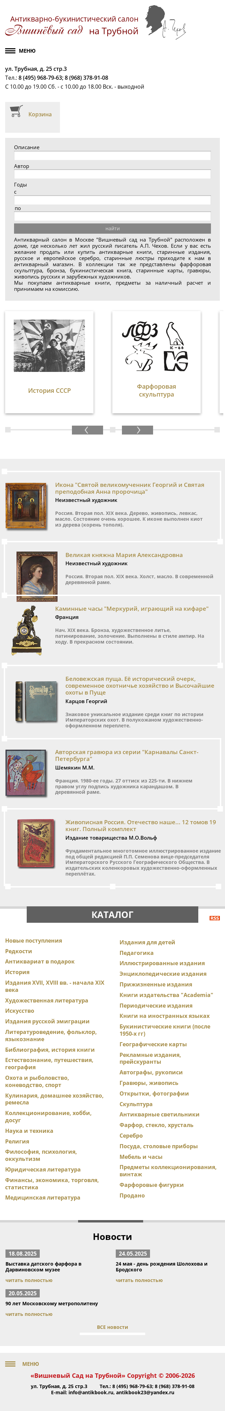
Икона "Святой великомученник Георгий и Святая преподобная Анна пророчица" (129, 488)
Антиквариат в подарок (40, 961)
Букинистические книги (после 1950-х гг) (165, 1030)
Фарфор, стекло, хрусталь (156, 1125)
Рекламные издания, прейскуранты (150, 1058)
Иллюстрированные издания (162, 963)
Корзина (40, 114)
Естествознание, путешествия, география (49, 1063)
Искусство (19, 1010)
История (17, 972)
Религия (17, 1141)
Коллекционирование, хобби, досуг (48, 1116)
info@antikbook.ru (90, 1392)
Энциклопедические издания (163, 974)
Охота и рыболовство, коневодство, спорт (37, 1081)
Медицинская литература (42, 1197)
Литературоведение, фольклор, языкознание (51, 1035)
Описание (26, 147)
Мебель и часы (141, 1157)
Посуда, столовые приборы (159, 1146)
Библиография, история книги (50, 1049)
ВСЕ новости (112, 1327)
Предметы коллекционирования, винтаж (168, 1170)
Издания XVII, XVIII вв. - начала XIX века (54, 986)
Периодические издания (156, 1005)
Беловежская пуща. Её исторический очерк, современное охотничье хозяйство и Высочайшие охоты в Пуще (139, 686)
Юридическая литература (43, 1169)
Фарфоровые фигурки (152, 1185)
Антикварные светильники (160, 1114)
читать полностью (28, 1280)
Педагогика (137, 953)
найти (112, 228)
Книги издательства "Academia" (166, 995)
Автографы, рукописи (151, 1072)
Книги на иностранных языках (165, 1016)
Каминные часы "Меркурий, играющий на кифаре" (132, 608)
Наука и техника (29, 1131)
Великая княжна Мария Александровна (124, 555)
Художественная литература (46, 1000)
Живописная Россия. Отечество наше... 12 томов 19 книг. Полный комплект (140, 825)
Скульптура (136, 1104)
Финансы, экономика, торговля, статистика (52, 1183)
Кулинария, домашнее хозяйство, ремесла (54, 1099)
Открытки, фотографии (154, 1093)
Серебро (131, 1135)
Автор (21, 166)
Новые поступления (33, 940)
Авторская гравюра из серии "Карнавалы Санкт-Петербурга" (126, 755)
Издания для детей (147, 942)
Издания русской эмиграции (47, 1021)
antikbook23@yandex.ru (145, 1392)
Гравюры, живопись (149, 1083)
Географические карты (153, 1044)
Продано (132, 1195)
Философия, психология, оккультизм (41, 1155)
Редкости (18, 951)
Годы (20, 184)
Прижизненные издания (156, 984)
